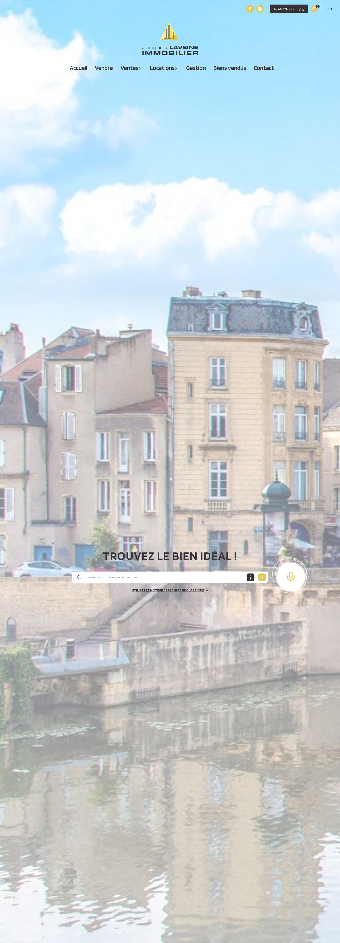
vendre (104, 68)
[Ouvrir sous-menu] (140, 68)
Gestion (196, 68)
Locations (162, 68)
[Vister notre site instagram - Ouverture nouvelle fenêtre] (260, 9)
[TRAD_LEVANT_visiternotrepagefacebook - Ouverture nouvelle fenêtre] (250, 9)
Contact (264, 68)
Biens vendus (229, 68)
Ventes (129, 68)
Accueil (78, 68)
